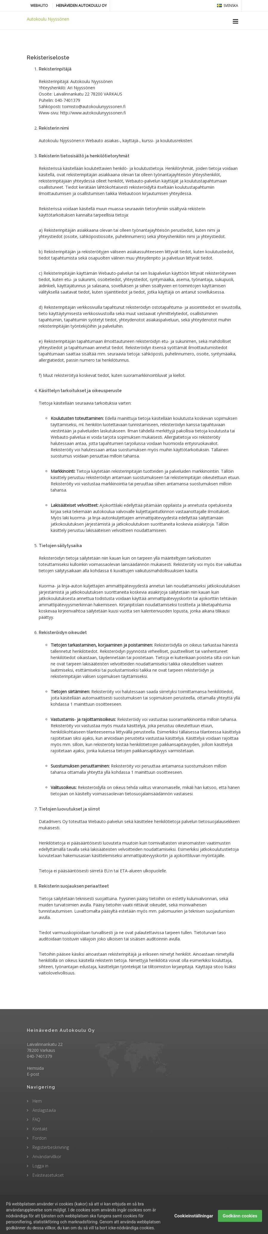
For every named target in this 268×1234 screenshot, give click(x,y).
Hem (36, 1101)
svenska (227, 5)
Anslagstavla (43, 1110)
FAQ (35, 1119)
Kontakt (39, 1129)
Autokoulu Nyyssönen (48, 19)
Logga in (39, 1166)
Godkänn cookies (240, 1224)
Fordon (39, 1138)
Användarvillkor (46, 1156)
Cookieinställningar (193, 1224)
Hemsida (35, 1068)
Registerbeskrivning (50, 1147)
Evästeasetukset (47, 1175)
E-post (33, 1074)
